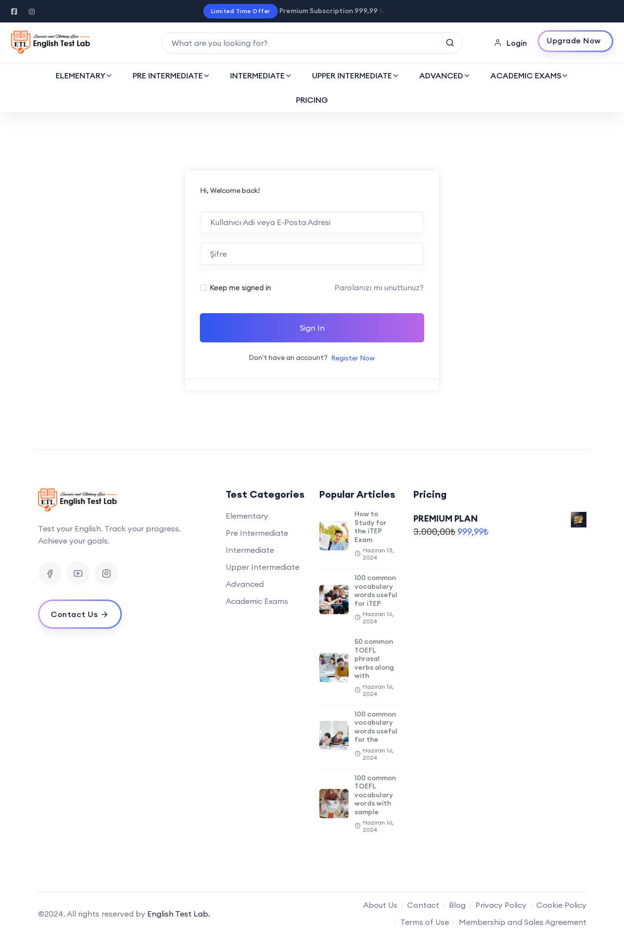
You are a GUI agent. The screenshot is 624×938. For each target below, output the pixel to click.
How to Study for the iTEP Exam (370, 526)
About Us (380, 905)
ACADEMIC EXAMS (525, 75)
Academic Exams (257, 601)
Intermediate (250, 550)
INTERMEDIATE (257, 75)
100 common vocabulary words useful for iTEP (375, 590)
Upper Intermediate (262, 567)
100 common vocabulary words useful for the (375, 727)
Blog (457, 905)
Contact (423, 905)
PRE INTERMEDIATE (168, 75)
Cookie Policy (561, 905)
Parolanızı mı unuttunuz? (379, 287)
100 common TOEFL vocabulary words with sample (375, 794)
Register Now (353, 358)
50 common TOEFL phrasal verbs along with (374, 658)
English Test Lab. (178, 914)
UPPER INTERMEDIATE (352, 75)
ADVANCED (441, 75)
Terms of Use (424, 922)
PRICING (312, 100)
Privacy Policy (500, 905)
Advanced (245, 584)
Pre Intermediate (257, 533)
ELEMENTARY (80, 75)
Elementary (247, 516)
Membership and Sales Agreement (522, 922)
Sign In (312, 328)
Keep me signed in (240, 287)
